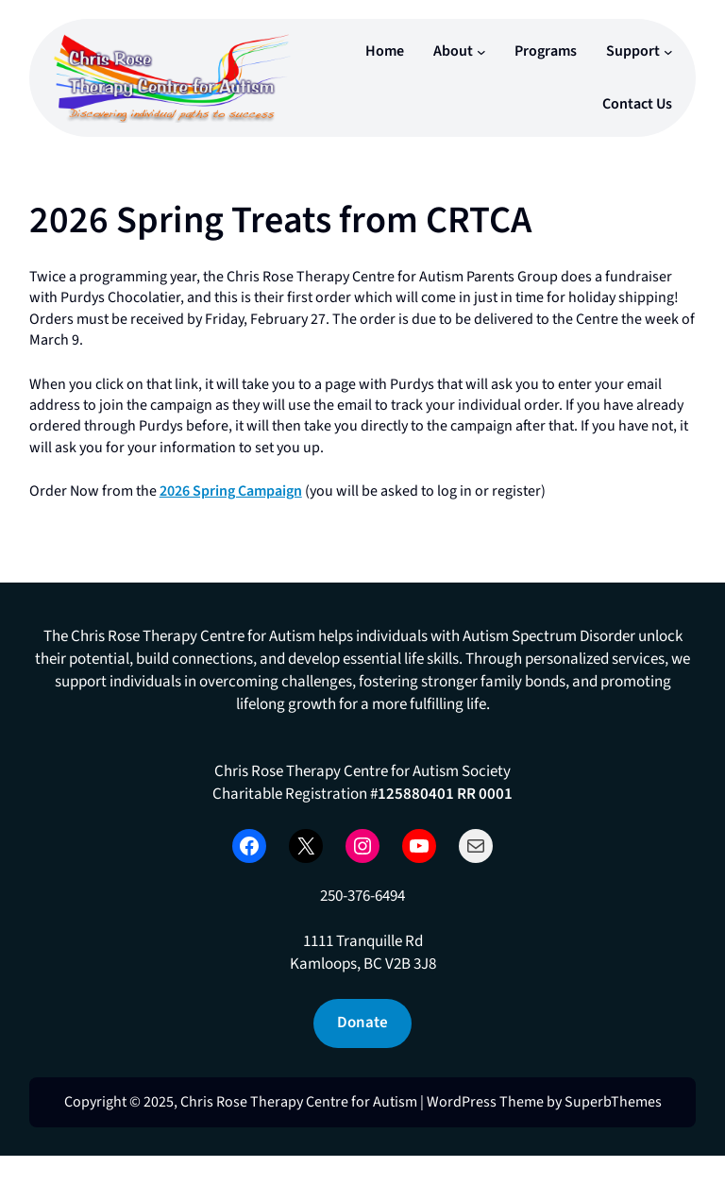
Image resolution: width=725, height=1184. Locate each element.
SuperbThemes (613, 1101)
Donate (362, 1022)
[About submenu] (481, 52)
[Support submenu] (668, 52)
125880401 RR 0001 (445, 794)
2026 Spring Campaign (231, 491)
